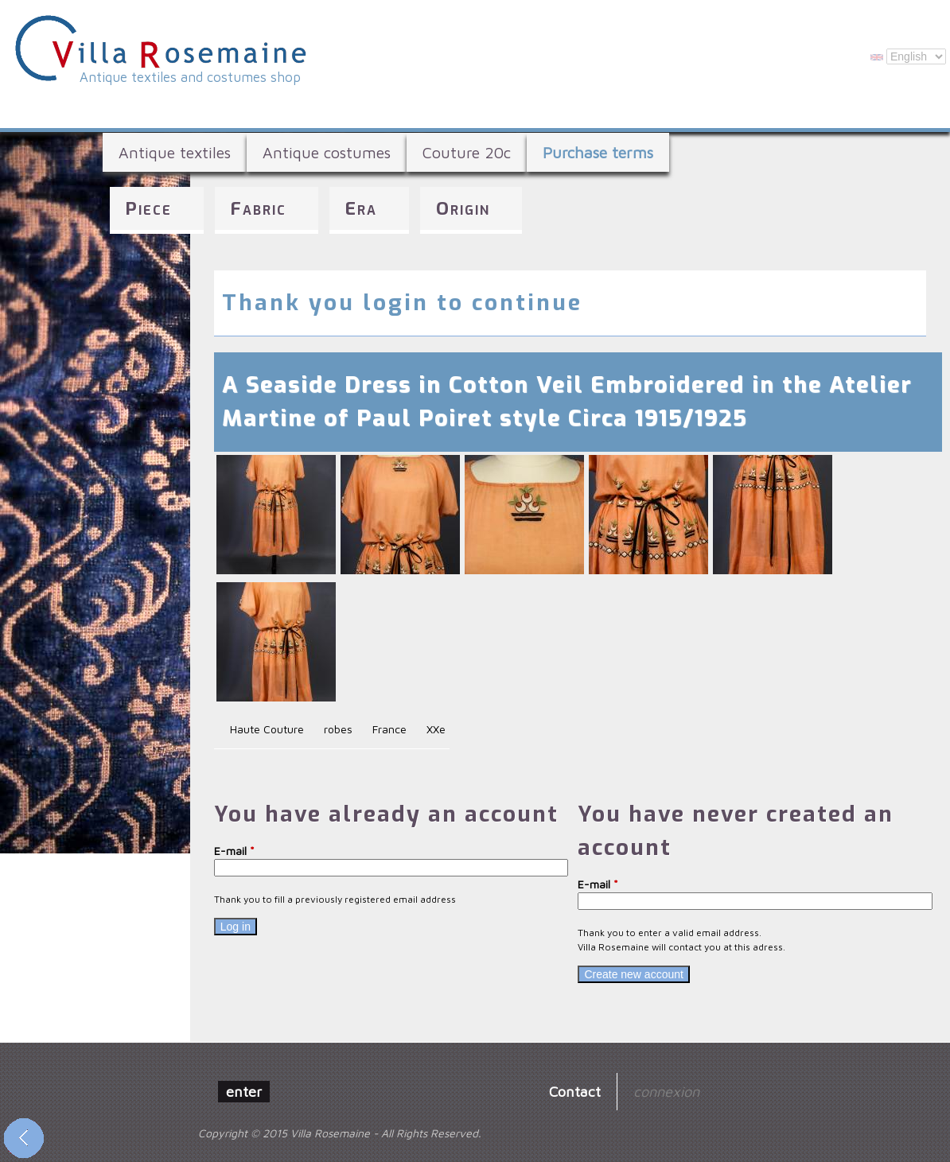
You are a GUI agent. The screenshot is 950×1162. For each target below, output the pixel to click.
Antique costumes (327, 152)
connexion (666, 1091)
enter (244, 1091)
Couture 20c (466, 152)
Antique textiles (175, 152)
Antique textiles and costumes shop (190, 77)
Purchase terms (598, 152)
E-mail (234, 850)
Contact (575, 1091)
